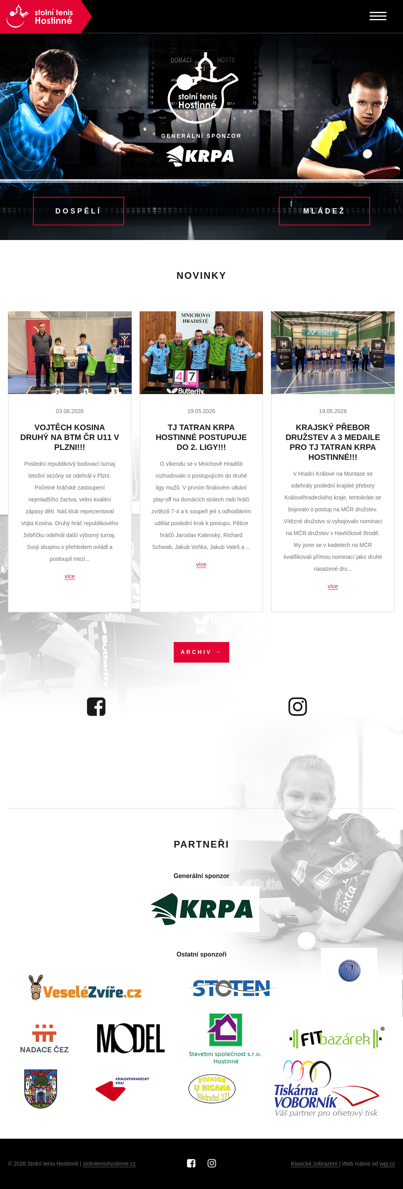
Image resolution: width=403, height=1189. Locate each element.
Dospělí (79, 211)
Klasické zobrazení (315, 1163)
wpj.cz (387, 1163)
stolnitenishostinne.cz (109, 1163)
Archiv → (201, 652)
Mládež (324, 211)
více (70, 576)
